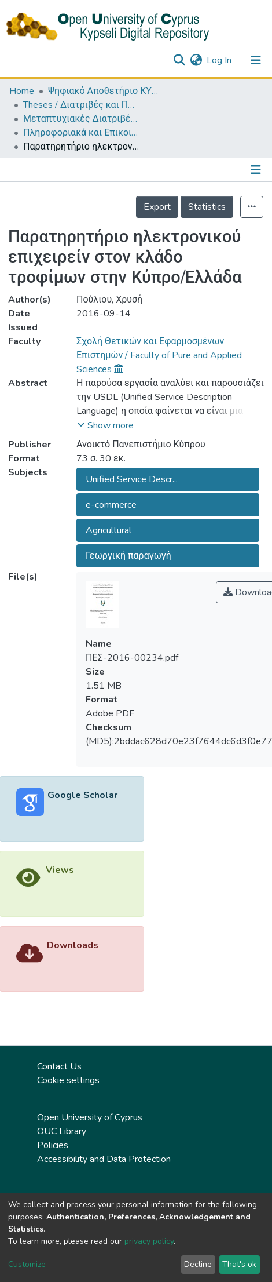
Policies (52, 1145)
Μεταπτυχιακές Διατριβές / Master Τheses (81, 118)
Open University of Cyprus (89, 1117)
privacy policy (149, 1241)
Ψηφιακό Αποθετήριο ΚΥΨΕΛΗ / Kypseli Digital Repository (106, 91)
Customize (27, 1264)
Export (157, 207)
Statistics (207, 207)
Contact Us (59, 1066)
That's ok (239, 1264)
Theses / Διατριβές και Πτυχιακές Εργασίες (81, 105)
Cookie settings (68, 1080)
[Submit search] (179, 60)
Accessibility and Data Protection (104, 1159)
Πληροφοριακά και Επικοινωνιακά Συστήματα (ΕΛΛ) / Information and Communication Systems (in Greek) (81, 132)
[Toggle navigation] (256, 60)
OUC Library (61, 1131)
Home (21, 91)
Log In (220, 60)
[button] (196, 60)
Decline (198, 1264)
